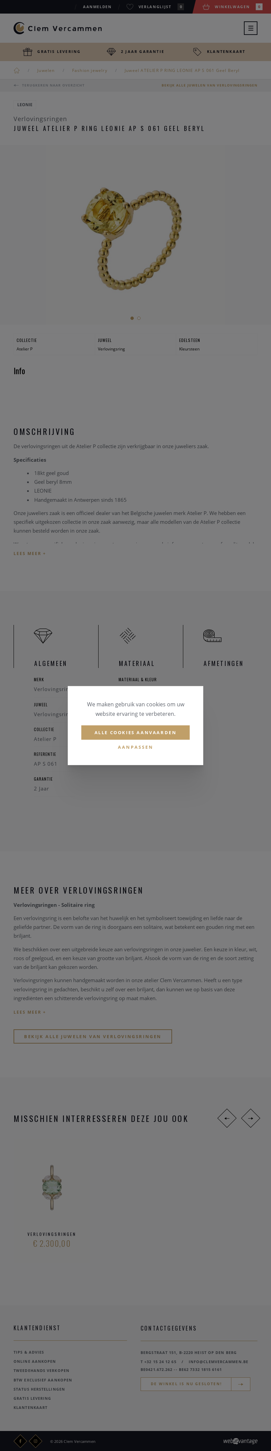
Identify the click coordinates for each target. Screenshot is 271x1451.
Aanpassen (135, 747)
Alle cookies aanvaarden (136, 732)
